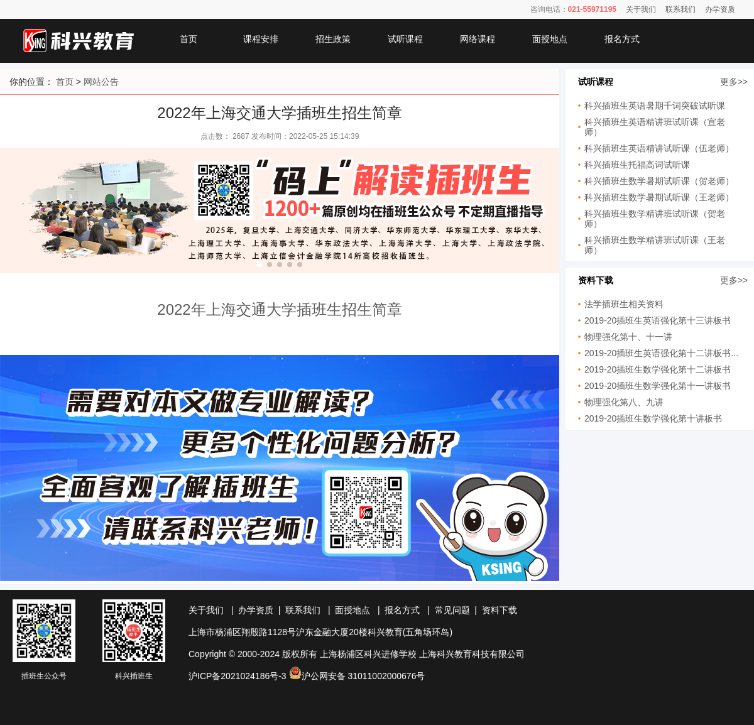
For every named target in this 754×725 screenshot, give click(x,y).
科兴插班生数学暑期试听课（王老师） (659, 197)
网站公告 (101, 82)
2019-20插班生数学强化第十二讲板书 (657, 369)
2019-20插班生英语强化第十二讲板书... (661, 353)
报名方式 (622, 39)
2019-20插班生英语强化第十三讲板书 (657, 320)
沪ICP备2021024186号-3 (237, 676)
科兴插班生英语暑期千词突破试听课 (654, 106)
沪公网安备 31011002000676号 (357, 676)
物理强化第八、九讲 (624, 402)
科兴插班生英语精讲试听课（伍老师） (659, 148)
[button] (259, 264)
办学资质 (720, 9)
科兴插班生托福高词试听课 (637, 165)
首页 (188, 39)
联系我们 (680, 9)
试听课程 (405, 39)
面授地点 (549, 39)
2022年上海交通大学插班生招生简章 (279, 309)
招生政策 (333, 39)
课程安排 (260, 39)
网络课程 (477, 39)
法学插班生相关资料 (624, 304)
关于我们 (641, 9)
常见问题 (452, 610)
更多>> (734, 82)
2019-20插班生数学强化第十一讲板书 (657, 386)
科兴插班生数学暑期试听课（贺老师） (659, 181)
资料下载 (499, 610)
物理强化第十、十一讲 (628, 337)
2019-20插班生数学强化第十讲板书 (653, 418)
